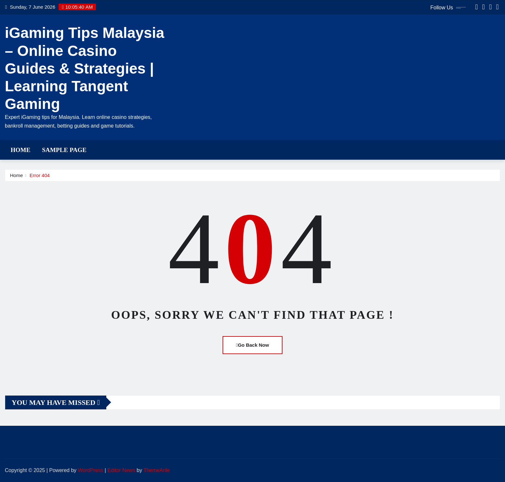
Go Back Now (252, 345)
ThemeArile (156, 470)
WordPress (90, 470)
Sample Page (64, 150)
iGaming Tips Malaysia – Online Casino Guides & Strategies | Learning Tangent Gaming (84, 68)
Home (20, 150)
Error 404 (40, 175)
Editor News (121, 470)
